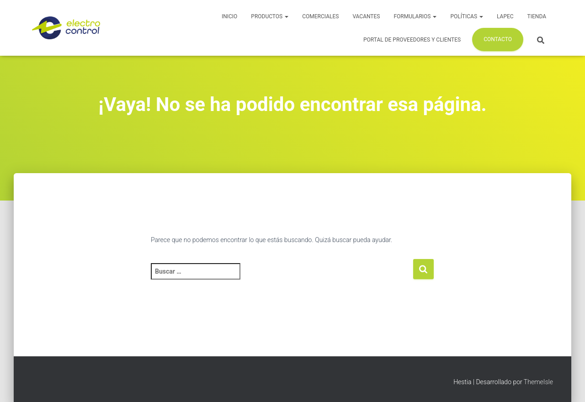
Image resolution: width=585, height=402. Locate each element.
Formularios (415, 16)
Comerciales (320, 16)
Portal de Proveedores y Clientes (412, 40)
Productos (269, 16)
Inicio (229, 16)
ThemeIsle (538, 382)
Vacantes (366, 16)
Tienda (536, 16)
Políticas (466, 16)
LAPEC (505, 16)
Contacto (498, 39)
